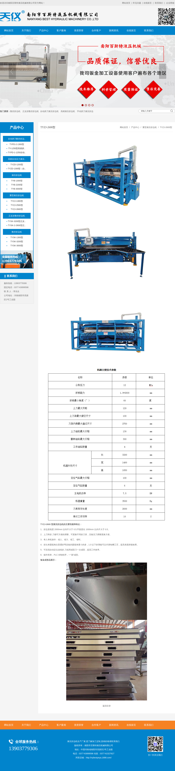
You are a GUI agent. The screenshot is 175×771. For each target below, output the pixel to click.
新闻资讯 (113, 30)
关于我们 (26, 30)
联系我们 (159, 3)
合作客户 (96, 30)
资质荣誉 (78, 30)
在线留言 (148, 3)
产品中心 (43, 30)
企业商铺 (170, 3)
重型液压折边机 (149, 127)
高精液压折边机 (68, 111)
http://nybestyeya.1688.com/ (98, 757)
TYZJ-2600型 (165, 127)
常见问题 (137, 3)
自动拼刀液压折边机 (49, 111)
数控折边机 (15, 111)
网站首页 (126, 3)
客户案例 (61, 30)
